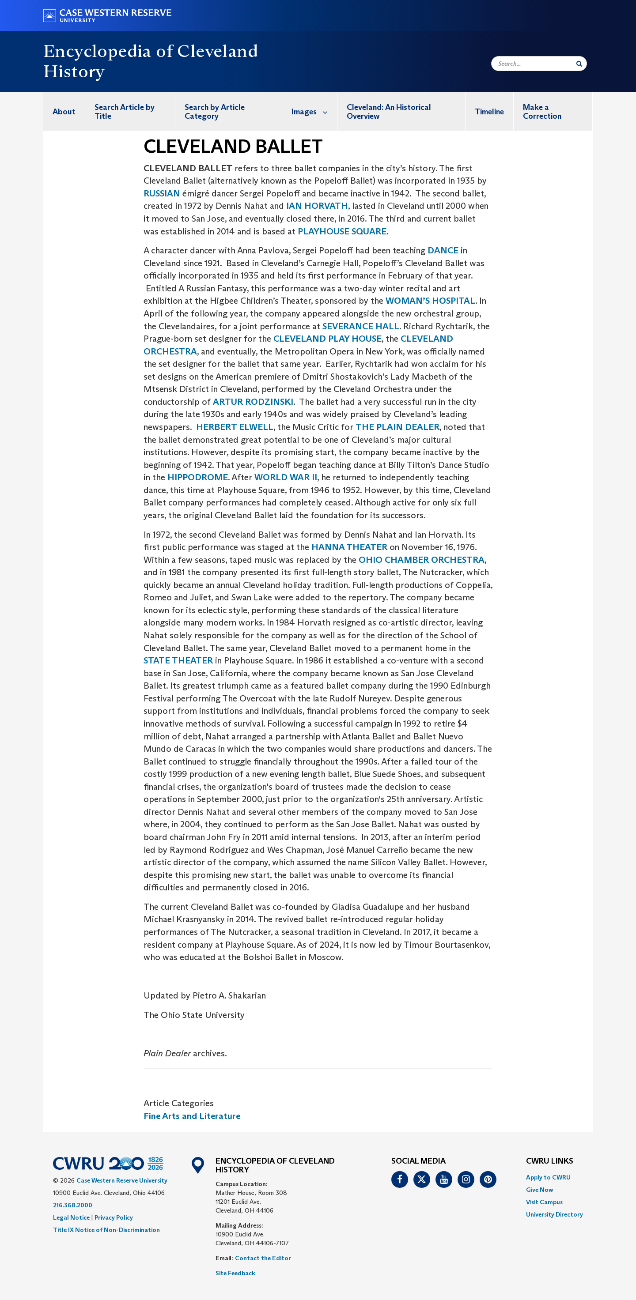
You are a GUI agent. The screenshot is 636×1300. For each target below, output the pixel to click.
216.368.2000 (72, 1205)
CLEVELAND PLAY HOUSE (327, 338)
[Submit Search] (579, 63)
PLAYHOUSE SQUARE (342, 231)
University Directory (554, 1214)
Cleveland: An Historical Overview (389, 111)
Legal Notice (71, 1217)
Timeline (489, 112)
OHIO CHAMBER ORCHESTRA (422, 559)
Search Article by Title (125, 111)
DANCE (443, 250)
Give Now (539, 1190)
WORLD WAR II (285, 477)
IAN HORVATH (317, 205)
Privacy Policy (114, 1217)
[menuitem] (64, 111)
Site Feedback (235, 1273)
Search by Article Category (215, 111)
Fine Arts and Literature (192, 1116)
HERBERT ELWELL (234, 427)
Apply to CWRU (548, 1177)
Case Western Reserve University (121, 1180)
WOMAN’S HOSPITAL (430, 300)
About (64, 112)
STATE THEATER (178, 660)
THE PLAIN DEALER (397, 427)
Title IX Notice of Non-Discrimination (106, 1230)
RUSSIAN (162, 193)
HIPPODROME (197, 477)
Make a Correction (542, 111)
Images (314, 111)
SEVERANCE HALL (360, 326)
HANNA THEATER (349, 547)
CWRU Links (549, 1161)
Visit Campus (544, 1202)
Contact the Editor (263, 1258)
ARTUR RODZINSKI (253, 401)
